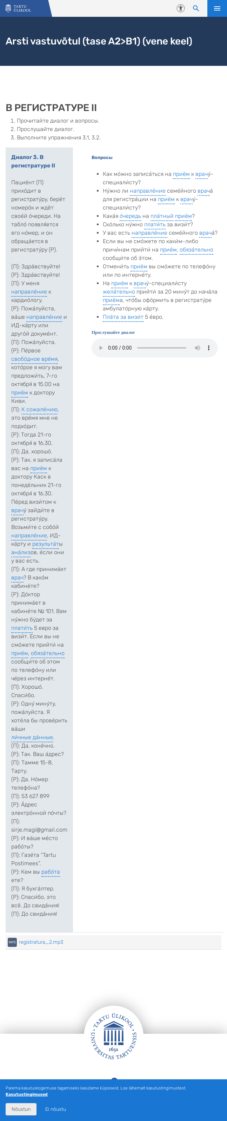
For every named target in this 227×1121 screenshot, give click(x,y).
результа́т (45, 544)
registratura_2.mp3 (41, 942)
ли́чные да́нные (32, 737)
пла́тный (162, 216)
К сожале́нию (39, 409)
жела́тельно (119, 291)
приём (19, 392)
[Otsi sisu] (196, 8)
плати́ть (22, 628)
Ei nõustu (55, 1109)
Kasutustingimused (27, 1094)
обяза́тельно (48, 653)
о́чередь (130, 216)
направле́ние (29, 291)
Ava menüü (217, 8)
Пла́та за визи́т (123, 317)
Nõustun (21, 1109)
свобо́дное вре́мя (34, 359)
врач (17, 510)
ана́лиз (21, 552)
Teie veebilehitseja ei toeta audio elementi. (155, 347)
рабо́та (50, 871)
